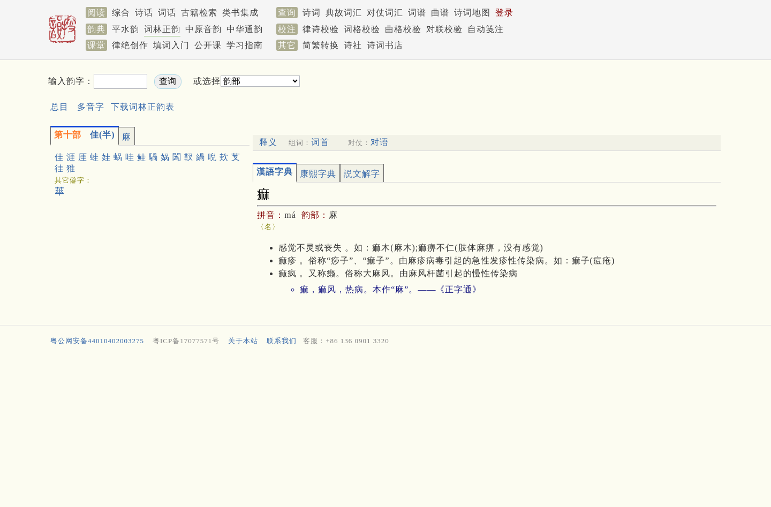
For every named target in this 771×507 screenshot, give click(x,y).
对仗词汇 (385, 12)
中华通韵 (244, 29)
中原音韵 (203, 29)
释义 (268, 142)
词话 (167, 12)
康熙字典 (318, 173)
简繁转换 (321, 45)
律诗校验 (321, 29)
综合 (121, 12)
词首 (320, 142)
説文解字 (362, 173)
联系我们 (282, 341)
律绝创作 (130, 45)
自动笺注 (485, 29)
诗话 (144, 12)
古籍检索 (199, 12)
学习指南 (244, 45)
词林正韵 (162, 29)
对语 (380, 142)
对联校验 (444, 29)
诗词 (312, 12)
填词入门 (171, 45)
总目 (59, 106)
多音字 (90, 106)
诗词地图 (472, 12)
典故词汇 (344, 12)
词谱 (417, 12)
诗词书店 (385, 45)
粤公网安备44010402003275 (97, 341)
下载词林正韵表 (143, 106)
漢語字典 (274, 171)
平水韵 (125, 29)
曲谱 (440, 12)
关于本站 (243, 341)
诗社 (353, 45)
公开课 (208, 45)
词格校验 (362, 29)
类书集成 (240, 12)
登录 (504, 12)
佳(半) (84, 134)
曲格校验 (403, 29)
